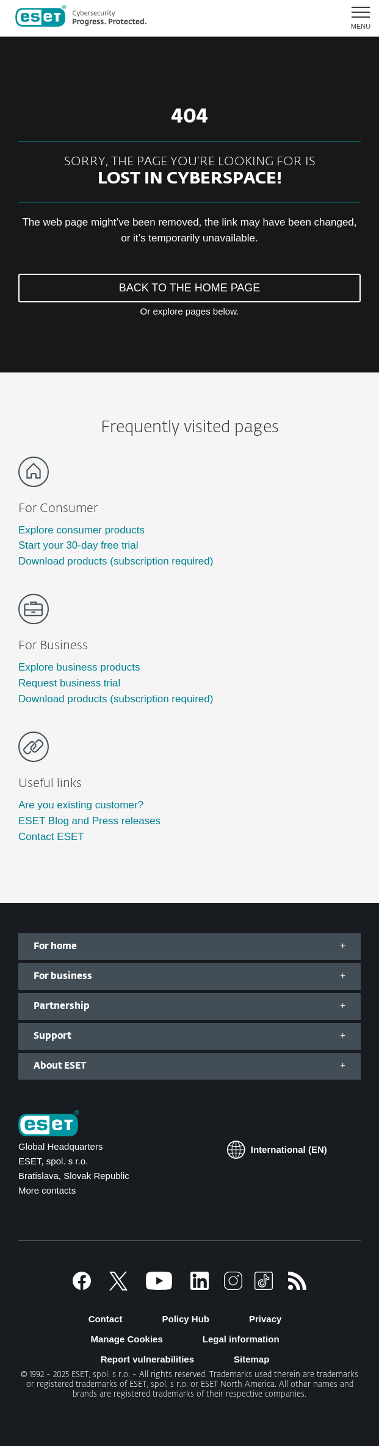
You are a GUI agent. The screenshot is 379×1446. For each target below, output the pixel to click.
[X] (118, 1286)
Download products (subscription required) (115, 561)
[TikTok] (263, 1286)
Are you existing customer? (80, 805)
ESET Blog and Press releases (89, 821)
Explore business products (79, 667)
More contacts (47, 1190)
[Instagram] (233, 1286)
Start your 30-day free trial (78, 545)
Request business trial (69, 683)
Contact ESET (51, 836)
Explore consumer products (81, 530)
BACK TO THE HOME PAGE (190, 288)
